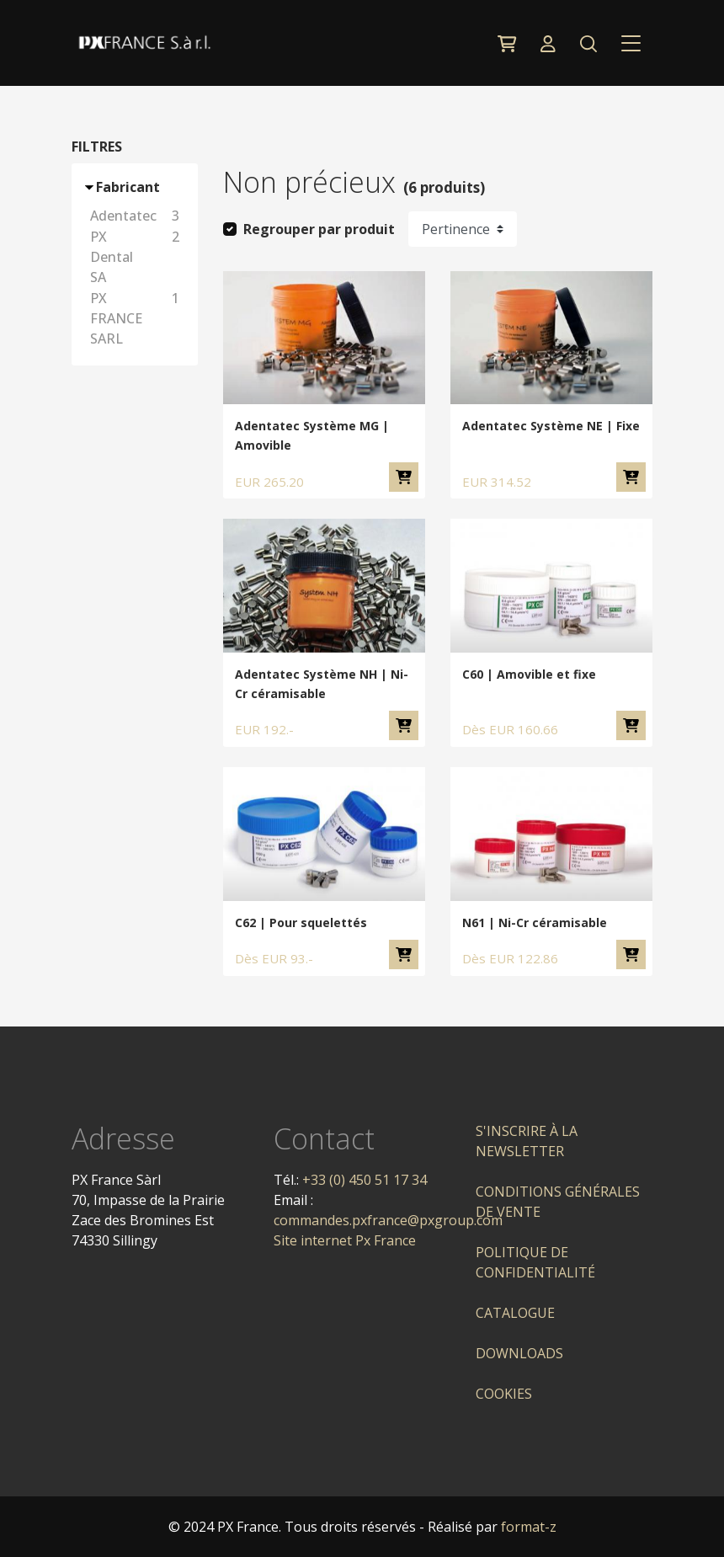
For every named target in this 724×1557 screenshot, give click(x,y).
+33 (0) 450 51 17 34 (364, 1179)
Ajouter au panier (403, 477)
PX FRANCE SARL (137, 318)
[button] (588, 43)
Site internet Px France (345, 1240)
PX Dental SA (137, 257)
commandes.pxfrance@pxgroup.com (388, 1220)
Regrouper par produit (319, 229)
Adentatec (137, 215)
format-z (528, 1526)
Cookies (504, 1393)
